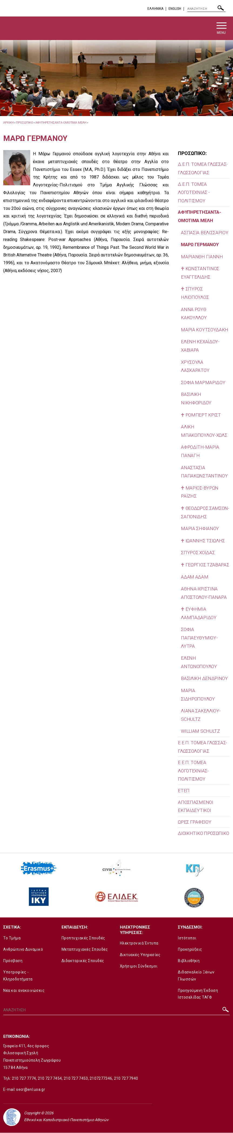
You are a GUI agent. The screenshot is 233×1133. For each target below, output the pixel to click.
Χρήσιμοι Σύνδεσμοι (139, 966)
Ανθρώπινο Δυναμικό (23, 949)
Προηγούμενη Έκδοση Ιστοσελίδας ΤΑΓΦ (198, 993)
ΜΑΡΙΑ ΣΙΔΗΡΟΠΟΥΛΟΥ (198, 695)
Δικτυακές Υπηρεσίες (140, 955)
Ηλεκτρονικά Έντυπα (139, 943)
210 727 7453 (76, 1078)
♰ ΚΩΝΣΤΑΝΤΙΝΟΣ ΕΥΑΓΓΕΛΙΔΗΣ (200, 273)
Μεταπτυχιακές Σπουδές (85, 949)
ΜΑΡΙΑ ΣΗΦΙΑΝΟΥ (200, 528)
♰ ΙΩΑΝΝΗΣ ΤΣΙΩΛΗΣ (203, 540)
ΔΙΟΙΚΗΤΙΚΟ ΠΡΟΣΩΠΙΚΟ (203, 833)
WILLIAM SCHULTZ (200, 731)
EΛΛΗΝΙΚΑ (155, 9)
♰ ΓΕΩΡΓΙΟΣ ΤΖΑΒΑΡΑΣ (205, 564)
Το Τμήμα (12, 938)
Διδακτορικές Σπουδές (83, 961)
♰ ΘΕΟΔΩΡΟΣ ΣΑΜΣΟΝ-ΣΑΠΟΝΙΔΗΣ (205, 512)
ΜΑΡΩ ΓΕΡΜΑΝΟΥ (199, 244)
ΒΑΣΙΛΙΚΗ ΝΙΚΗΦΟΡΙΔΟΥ (196, 399)
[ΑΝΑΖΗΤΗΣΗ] (206, 9)
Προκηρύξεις (190, 949)
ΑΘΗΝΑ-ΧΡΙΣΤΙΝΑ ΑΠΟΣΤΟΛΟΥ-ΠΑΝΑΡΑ (204, 593)
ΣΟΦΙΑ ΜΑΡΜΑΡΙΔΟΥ (203, 382)
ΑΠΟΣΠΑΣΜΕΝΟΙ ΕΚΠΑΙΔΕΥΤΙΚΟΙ (195, 806)
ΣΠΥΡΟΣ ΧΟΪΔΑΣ (198, 553)
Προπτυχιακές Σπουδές (83, 938)
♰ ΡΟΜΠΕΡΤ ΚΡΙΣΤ (201, 415)
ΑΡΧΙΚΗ (8, 123)
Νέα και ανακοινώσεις (24, 990)
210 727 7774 (24, 1078)
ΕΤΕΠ (184, 790)
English (174, 9)
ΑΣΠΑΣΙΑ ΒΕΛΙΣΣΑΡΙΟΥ (204, 232)
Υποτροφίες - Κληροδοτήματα (18, 975)
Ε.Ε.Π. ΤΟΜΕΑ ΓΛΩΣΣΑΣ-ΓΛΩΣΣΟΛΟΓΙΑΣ (202, 747)
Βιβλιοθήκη (189, 961)
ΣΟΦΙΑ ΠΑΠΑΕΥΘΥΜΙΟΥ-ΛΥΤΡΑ (199, 638)
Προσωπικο (24, 123)
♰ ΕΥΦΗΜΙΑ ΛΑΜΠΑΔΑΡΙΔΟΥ (198, 613)
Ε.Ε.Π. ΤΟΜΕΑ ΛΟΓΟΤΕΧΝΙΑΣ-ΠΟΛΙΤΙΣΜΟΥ (193, 771)
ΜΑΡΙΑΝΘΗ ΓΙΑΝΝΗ (202, 256)
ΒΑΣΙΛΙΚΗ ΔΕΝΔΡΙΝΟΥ (204, 678)
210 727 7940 (126, 1078)
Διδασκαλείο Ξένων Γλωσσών (196, 975)
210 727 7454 (50, 1078)
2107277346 (101, 1078)
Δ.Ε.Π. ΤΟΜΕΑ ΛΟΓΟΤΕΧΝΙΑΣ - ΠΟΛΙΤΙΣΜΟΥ (194, 192)
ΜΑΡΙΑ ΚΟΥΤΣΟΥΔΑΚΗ (204, 329)
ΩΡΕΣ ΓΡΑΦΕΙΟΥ (194, 822)
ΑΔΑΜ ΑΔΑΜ (194, 577)
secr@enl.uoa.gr (30, 1089)
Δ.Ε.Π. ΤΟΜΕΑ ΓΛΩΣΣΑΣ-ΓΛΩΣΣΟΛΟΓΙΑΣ (203, 169)
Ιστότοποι (187, 938)
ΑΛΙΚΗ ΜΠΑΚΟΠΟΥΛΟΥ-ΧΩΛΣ (204, 431)
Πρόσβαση (12, 961)
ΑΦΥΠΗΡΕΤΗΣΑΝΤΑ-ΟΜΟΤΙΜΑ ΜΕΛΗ (60, 123)
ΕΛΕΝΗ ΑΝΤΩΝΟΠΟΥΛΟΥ (199, 662)
